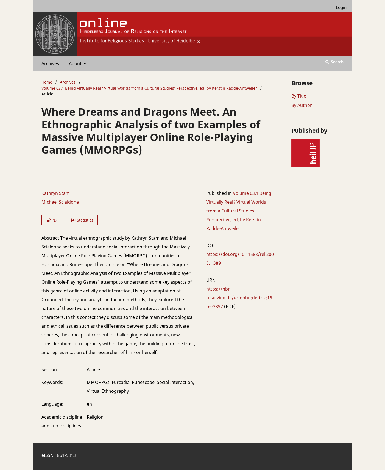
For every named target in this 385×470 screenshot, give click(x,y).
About (75, 63)
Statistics (82, 220)
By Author (301, 105)
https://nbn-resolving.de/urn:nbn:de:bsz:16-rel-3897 (240, 297)
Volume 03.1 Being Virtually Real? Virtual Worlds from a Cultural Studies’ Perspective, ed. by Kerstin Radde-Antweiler (149, 88)
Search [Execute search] (337, 61)
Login (339, 7)
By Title (298, 96)
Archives (49, 63)
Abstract (50, 238)
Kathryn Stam (55, 193)
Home (46, 82)
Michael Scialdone (60, 202)
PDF (52, 220)
